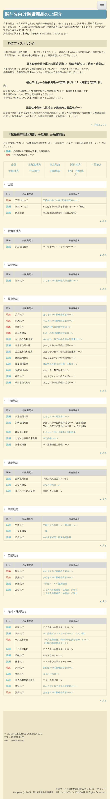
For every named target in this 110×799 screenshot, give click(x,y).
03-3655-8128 (17, 737)
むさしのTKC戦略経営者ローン (58, 333)
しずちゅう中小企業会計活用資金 (59, 432)
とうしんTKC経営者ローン (56, 416)
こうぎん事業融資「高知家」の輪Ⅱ (60, 593)
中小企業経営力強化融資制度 (57, 537)
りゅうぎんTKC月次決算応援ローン (60, 686)
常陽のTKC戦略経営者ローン (57, 327)
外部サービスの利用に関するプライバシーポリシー (81, 789)
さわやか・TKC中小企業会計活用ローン (62, 339)
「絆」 (46, 531)
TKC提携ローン (50, 438)
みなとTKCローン (51, 485)
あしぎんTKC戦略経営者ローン (58, 314)
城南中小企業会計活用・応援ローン (60, 364)
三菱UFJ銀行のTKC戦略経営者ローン (61, 200)
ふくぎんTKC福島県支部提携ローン (60, 280)
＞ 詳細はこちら (99, 124)
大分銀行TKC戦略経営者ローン (58, 667)
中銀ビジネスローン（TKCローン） (60, 525)
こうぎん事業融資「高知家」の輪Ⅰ (60, 590)
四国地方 (55, 170)
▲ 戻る (103, 221)
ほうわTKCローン (51, 674)
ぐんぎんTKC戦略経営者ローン (58, 320)
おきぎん (58, 692)
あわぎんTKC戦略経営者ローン (58, 571)
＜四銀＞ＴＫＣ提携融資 (55, 583)
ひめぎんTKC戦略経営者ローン (58, 577)
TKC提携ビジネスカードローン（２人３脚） (64, 633)
